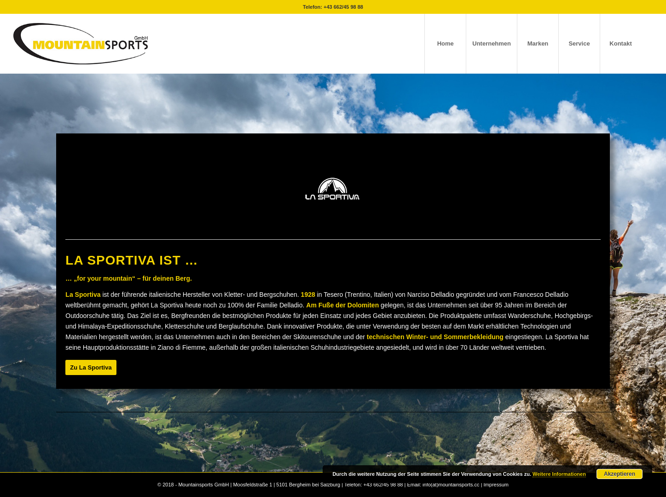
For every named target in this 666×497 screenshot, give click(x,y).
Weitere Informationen (559, 474)
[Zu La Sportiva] (90, 367)
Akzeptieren (619, 474)
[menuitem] (445, 44)
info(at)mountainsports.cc (452, 484)
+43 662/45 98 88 (343, 7)
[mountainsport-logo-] (80, 44)
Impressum (496, 484)
